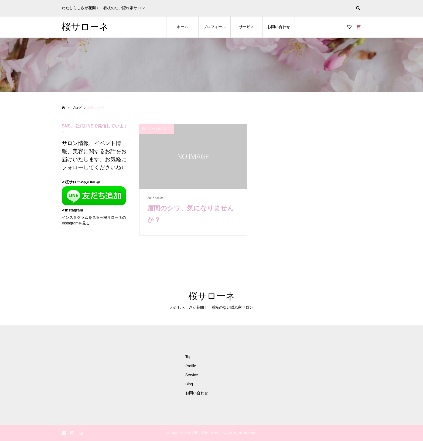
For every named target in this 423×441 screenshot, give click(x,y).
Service (191, 375)
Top (188, 357)
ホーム (182, 27)
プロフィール (214, 27)
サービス (246, 27)
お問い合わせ (278, 27)
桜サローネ (85, 27)
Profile (190, 366)
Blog (189, 384)
